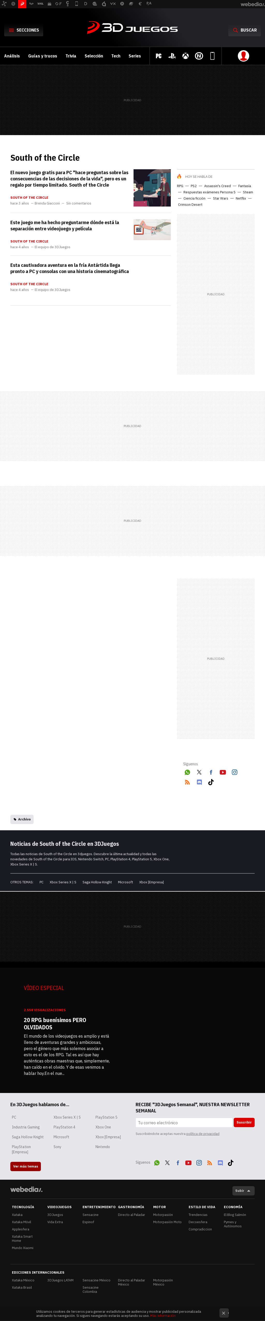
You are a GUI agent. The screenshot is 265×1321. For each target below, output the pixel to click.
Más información (163, 1315)
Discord (199, 781)
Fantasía (244, 186)
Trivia (70, 56)
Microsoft (125, 882)
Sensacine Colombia (91, 1289)
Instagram (234, 771)
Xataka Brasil (22, 1287)
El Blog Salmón (235, 1215)
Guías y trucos (42, 56)
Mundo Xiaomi (22, 1248)
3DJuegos (132, 27)
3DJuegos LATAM (60, 1280)
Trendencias (198, 1215)
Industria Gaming (26, 1127)
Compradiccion (200, 1229)
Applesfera (20, 1229)
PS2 (194, 186)
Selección (94, 56)
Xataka (17, 1215)
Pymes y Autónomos (233, 1224)
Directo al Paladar (131, 1215)
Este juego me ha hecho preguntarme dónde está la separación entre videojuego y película (64, 225)
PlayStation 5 (106, 1117)
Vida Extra (55, 1222)
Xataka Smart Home (22, 1238)
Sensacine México (97, 1280)
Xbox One (103, 1127)
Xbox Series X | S (63, 882)
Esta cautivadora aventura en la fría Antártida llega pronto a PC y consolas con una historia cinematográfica (69, 268)
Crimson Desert (190, 204)
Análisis (12, 56)
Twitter (199, 771)
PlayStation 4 (64, 1127)
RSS (187, 781)
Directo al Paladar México (131, 1282)
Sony (57, 1146)
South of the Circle (29, 198)
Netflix (241, 198)
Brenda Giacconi (47, 203)
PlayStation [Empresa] (21, 1149)
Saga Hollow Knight (97, 882)
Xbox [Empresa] (151, 882)
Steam (248, 192)
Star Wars (220, 198)
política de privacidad (202, 1134)
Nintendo (102, 1146)
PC (41, 882)
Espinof (88, 1222)
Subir (239, 1190)
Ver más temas (25, 1166)
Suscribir (244, 1122)
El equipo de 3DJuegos (52, 247)
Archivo (24, 819)
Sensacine (91, 1215)
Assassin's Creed (217, 186)
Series (135, 56)
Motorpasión (163, 1215)
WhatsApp (187, 771)
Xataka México (23, 1280)
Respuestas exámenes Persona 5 (209, 192)
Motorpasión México (163, 1282)
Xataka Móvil (21, 1222)
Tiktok (211, 781)
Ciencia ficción (194, 198)
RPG (180, 186)
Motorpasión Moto (167, 1222)
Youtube (223, 771)
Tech (115, 56)
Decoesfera (198, 1222)
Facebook (211, 771)
